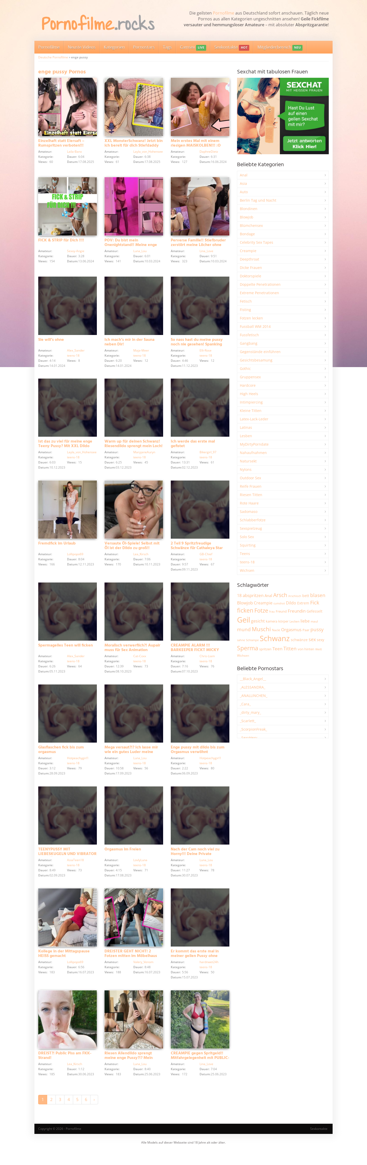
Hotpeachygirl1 (78, 768)
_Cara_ (245, 704)
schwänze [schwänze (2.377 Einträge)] (299, 640)
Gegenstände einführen (260, 351)
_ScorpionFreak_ (253, 729)
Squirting (248, 545)
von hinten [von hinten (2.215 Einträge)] (306, 649)
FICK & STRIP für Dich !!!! (61, 242)
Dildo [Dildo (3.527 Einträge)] (291, 603)
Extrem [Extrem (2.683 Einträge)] (303, 603)
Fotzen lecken (251, 318)
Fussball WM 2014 (255, 326)
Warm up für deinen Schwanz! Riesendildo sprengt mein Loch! (133, 448)
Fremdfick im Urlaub (57, 549)
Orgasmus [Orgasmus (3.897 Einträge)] (291, 629)
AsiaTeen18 (75, 872)
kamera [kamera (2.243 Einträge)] (271, 621)
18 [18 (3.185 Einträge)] (239, 595)
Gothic (245, 368)
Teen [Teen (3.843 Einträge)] (277, 649)
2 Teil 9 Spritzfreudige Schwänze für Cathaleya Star (197, 552)
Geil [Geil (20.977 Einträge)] (243, 620)
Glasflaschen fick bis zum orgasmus (61, 760)
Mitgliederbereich (280, 47)
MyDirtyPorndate (254, 444)
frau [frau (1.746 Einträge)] (272, 611)
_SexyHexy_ (249, 737)
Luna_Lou (140, 253)
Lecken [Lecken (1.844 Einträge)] (294, 621)
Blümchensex (251, 225)
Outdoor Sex (250, 477)
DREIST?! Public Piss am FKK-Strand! (64, 1071)
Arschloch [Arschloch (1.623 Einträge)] (294, 596)
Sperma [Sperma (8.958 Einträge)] (247, 648)
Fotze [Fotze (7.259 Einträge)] (261, 610)
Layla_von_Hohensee (148, 153)
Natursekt (248, 461)
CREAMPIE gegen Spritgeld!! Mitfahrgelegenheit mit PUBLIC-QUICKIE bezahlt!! (200, 1074)
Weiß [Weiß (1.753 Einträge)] (318, 649)
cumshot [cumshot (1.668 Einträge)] (279, 603)
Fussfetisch (249, 334)
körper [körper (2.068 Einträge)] (283, 621)
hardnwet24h (209, 976)
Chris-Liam (207, 664)
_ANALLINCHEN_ (253, 695)
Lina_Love (206, 253)
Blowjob (246, 217)
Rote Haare (249, 503)
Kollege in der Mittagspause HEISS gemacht (64, 968)
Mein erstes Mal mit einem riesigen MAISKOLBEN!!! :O (196, 145)
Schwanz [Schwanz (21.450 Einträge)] (275, 638)
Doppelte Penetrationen (260, 284)
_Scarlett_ (248, 720)
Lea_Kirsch (140, 560)
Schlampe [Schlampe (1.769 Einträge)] (252, 640)
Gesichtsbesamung (256, 360)
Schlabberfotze (253, 519)
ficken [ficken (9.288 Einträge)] (245, 610)
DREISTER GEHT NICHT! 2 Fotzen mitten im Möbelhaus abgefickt (130, 970)
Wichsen (247, 570)
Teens (245, 553)
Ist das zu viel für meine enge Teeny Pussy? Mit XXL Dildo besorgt (65, 450)
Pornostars (144, 47)
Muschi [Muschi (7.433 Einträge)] (261, 629)
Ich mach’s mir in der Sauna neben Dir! (129, 344)
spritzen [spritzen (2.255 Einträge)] (265, 649)
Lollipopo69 (75, 560)
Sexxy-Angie (75, 253)
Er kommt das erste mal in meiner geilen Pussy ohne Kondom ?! (195, 970)
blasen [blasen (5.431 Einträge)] (317, 595)
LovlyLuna (140, 872)
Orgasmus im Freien (122, 861)
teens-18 (73, 357)
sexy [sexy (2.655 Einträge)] (320, 639)
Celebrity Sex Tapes (256, 242)
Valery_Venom (143, 976)
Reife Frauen (250, 486)
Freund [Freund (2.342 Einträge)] (281, 611)
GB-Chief (206, 560)
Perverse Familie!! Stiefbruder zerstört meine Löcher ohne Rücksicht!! (198, 247)
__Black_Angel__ (253, 678)
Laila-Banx (74, 153)
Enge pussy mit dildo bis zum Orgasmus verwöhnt (198, 760)
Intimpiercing (251, 402)
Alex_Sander (76, 352)
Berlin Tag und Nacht (258, 200)
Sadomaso (248, 511)
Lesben (246, 435)
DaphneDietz (209, 153)
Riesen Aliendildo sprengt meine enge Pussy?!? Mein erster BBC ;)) (128, 1074)
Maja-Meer (141, 352)
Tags (167, 47)
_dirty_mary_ (250, 712)
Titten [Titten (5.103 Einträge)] (290, 648)
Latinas (246, 427)
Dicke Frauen (251, 267)
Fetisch (246, 301)
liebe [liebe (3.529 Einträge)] (305, 621)
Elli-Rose (206, 352)
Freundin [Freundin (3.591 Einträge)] (297, 611)
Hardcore (248, 385)
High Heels (249, 393)
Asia (243, 183)
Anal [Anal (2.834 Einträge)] (268, 595)
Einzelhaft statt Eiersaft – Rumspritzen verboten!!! (61, 145)
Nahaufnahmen (253, 452)
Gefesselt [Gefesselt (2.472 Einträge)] (314, 611)
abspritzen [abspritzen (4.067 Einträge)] (253, 595)
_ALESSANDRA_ (252, 687)
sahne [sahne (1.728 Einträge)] (241, 640)
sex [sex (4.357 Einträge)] (312, 639)
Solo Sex (247, 536)
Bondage (247, 233)
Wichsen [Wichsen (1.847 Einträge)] (243, 655)
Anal (243, 175)
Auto (244, 191)
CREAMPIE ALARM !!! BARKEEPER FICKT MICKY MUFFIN (195, 658)
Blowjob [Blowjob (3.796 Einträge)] (245, 603)
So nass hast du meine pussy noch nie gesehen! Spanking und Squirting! (197, 346)
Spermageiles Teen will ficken (65, 653)
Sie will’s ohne (51, 341)
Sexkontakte (231, 47)
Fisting (245, 309)
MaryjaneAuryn (144, 456)
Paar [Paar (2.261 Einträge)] (306, 630)
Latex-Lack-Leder (254, 419)
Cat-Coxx (139, 664)
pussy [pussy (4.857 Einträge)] (317, 629)
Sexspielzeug (251, 528)
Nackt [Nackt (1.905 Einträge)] (276, 630)
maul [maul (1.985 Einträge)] (314, 621)
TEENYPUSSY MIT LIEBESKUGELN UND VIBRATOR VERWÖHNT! (67, 866)
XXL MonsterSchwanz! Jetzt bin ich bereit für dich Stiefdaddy (133, 145)
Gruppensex (250, 376)
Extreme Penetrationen (259, 292)
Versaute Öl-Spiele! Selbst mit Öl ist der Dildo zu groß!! (132, 552)
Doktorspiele (250, 276)
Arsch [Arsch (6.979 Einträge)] (280, 595)
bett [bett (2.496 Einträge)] (305, 595)
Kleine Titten (250, 410)
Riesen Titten (251, 494)
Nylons (246, 469)
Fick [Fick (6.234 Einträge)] (314, 602)
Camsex (193, 47)
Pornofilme (223, 13)
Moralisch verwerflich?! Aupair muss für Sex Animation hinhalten (132, 658)
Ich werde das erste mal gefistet (193, 448)
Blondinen (248, 208)
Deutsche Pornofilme (53, 57)
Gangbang (248, 343)
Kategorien (114, 47)
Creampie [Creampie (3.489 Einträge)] (263, 603)
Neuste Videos (82, 47)
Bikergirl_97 (208, 456)
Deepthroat (249, 259)
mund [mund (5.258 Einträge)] (244, 629)
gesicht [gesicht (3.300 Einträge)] (258, 621)
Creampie (248, 250)
